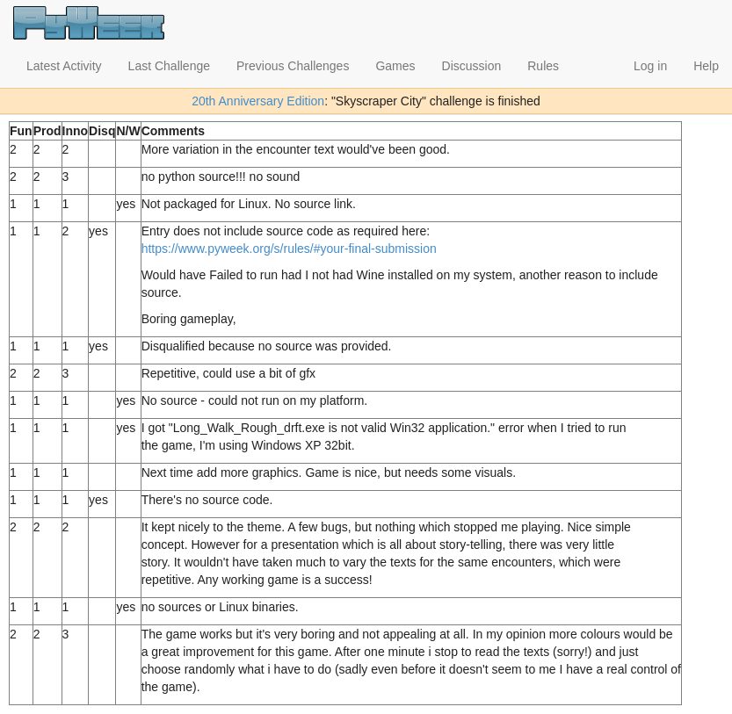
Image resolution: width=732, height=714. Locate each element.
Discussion (472, 66)
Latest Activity (64, 66)
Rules (543, 66)
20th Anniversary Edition (258, 101)
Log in (650, 66)
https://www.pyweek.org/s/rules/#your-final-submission (289, 249)
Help (706, 66)
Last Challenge (169, 66)
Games (395, 66)
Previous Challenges (292, 66)
